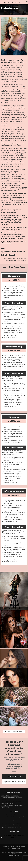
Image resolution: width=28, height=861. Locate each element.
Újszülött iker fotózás (15, 819)
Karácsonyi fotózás (17, 801)
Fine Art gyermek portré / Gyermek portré (11, 825)
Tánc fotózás (14, 817)
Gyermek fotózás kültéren (7, 827)
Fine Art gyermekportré (7, 805)
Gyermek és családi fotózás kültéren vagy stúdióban (11, 798)
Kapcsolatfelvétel (14, 776)
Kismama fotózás (5, 795)
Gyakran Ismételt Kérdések (14, 782)
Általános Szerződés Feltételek (17, 846)
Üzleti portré (12, 803)
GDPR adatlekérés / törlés (14, 848)
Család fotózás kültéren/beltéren (9, 821)
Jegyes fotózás (5, 807)
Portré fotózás (4, 803)
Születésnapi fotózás (6, 801)
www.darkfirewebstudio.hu (14, 857)
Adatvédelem (6, 846)
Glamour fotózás (18, 805)
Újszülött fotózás (15, 795)
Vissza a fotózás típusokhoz (14, 731)
